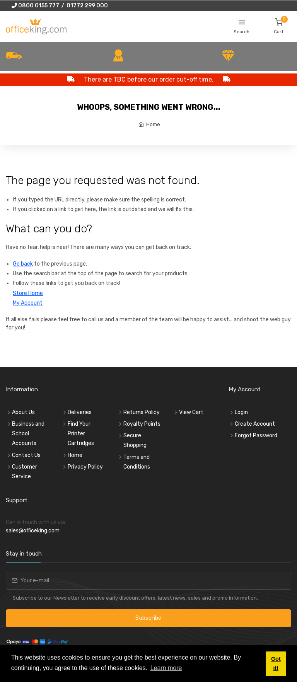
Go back (23, 264)
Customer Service (24, 472)
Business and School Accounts (28, 434)
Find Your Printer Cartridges (81, 434)
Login (241, 412)
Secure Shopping (135, 440)
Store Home (28, 293)
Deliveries (80, 412)
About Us (23, 412)
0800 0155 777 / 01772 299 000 (60, 5)
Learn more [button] (166, 668)
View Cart (191, 412)
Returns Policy (141, 412)
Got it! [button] (276, 663)
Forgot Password (256, 435)
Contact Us (26, 455)
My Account (28, 303)
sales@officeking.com (33, 530)
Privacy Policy (85, 467)
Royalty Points (141, 424)
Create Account (255, 424)
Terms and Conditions (136, 462)
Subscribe (148, 618)
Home (153, 124)
